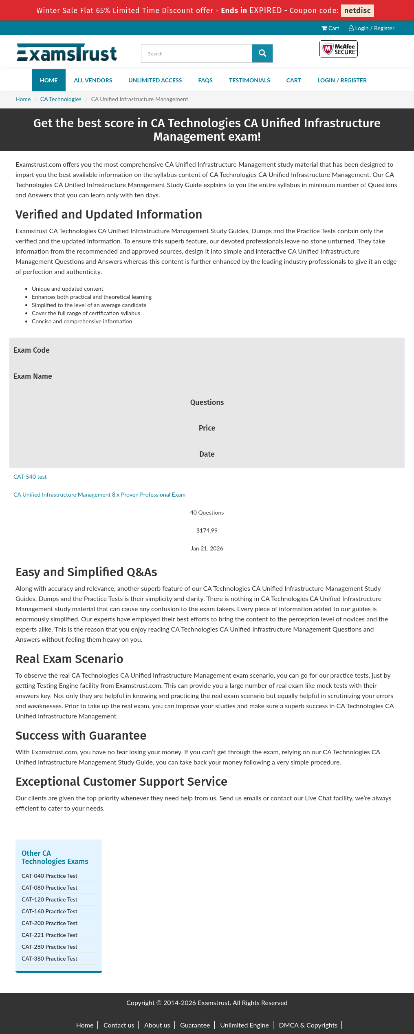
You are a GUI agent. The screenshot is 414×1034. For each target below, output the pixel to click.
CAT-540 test (30, 476)
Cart (330, 27)
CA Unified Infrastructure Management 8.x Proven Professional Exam (99, 494)
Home (48, 80)
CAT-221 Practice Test (49, 934)
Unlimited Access (155, 80)
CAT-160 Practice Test (49, 911)
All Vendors (93, 80)
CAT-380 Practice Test (49, 958)
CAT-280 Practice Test (49, 946)
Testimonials (249, 80)
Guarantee (195, 1025)
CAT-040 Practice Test (49, 875)
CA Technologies (60, 98)
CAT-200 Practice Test (49, 922)
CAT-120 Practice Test (49, 899)
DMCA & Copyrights (308, 1025)
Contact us (119, 1025)
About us (157, 1025)
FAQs (205, 80)
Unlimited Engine (244, 1025)
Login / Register (371, 27)
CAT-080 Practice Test (49, 887)
